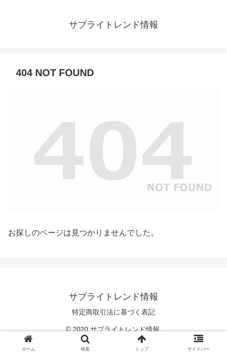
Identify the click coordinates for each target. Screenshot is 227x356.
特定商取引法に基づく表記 (113, 312)
